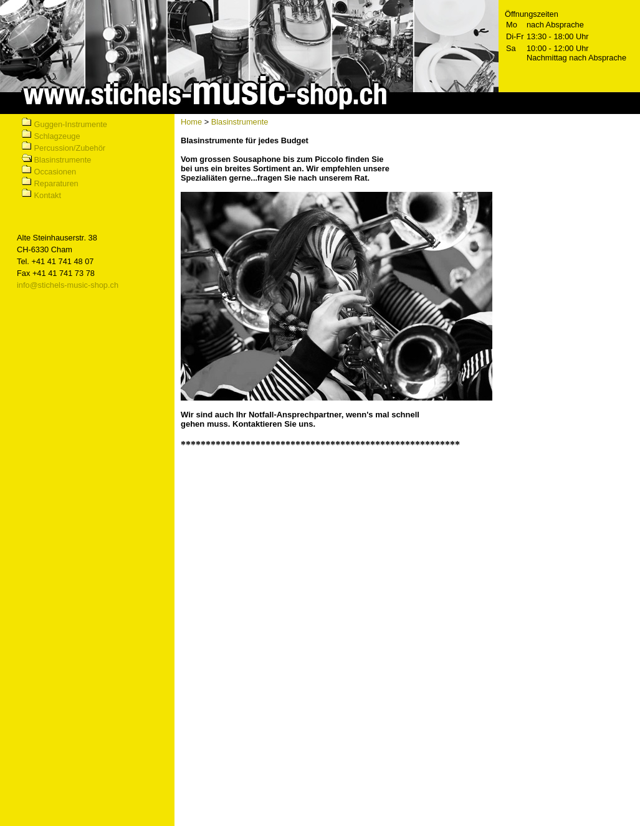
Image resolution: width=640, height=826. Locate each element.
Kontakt (47, 195)
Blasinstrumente (63, 159)
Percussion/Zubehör (70, 148)
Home (191, 121)
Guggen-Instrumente (70, 124)
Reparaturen (56, 183)
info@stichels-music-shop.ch (67, 285)
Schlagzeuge (57, 136)
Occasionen (55, 171)
